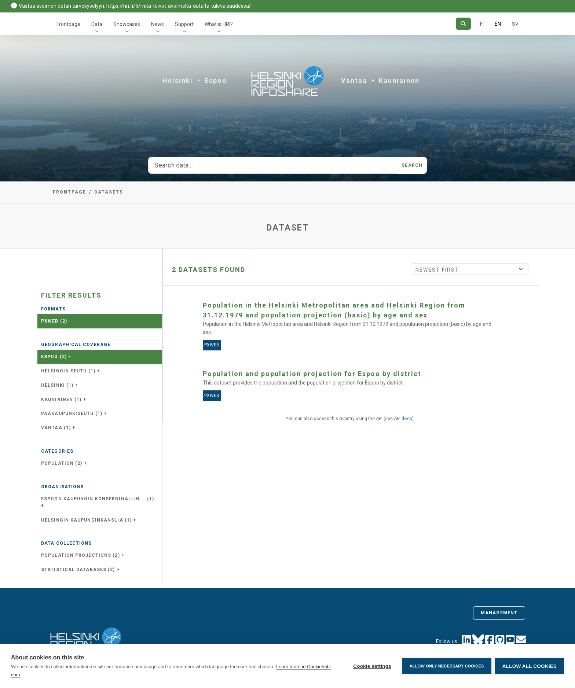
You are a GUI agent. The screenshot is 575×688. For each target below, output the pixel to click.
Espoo (216, 80)
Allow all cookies (529, 666)
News (157, 24)
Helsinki (177, 80)
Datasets (108, 192)
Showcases (126, 24)
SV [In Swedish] (515, 24)
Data (96, 24)
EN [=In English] (498, 24)
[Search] (463, 24)
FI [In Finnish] (482, 24)
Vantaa (354, 80)
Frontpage (68, 24)
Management (499, 612)
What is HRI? (219, 24)
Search (412, 165)
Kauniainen (399, 80)
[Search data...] (273, 165)
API (379, 418)
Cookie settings (372, 666)
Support (184, 24)
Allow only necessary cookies (447, 666)
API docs (403, 418)
